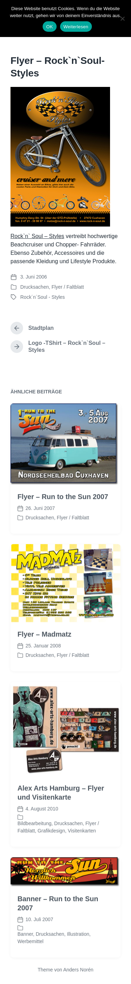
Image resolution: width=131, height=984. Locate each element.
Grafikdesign (51, 850)
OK (49, 26)
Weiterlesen (76, 26)
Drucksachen (34, 287)
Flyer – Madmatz (44, 653)
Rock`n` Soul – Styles (37, 236)
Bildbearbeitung (34, 843)
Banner (25, 953)
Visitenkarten (82, 850)
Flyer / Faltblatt (67, 287)
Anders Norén (78, 969)
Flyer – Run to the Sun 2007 (62, 516)
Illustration (78, 953)
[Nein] (122, 18)
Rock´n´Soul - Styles (42, 297)
